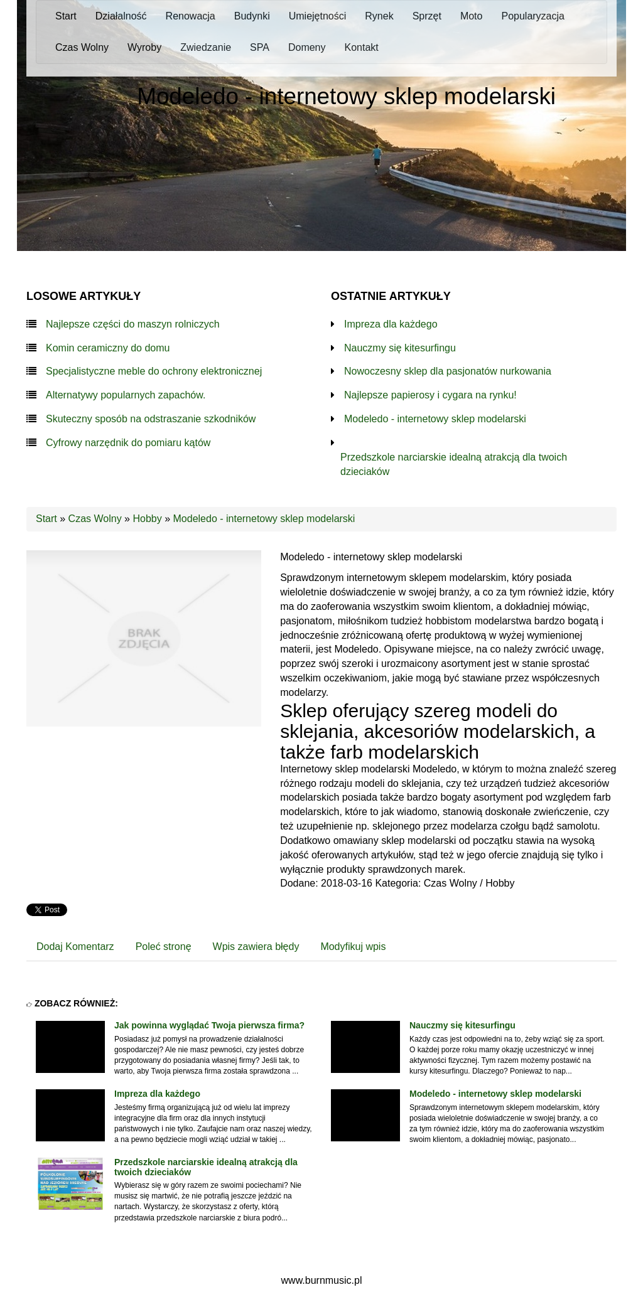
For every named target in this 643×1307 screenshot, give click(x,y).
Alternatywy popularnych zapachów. (125, 395)
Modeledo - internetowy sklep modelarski (435, 418)
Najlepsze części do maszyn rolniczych (133, 324)
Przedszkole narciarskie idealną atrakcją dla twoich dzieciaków (453, 464)
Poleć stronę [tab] (164, 946)
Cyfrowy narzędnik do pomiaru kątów (128, 442)
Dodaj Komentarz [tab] (75, 946)
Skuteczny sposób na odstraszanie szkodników (151, 418)
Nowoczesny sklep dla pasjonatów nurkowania (447, 371)
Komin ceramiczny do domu (108, 348)
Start (46, 518)
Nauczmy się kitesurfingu (400, 348)
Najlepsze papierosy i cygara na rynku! (430, 395)
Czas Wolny (95, 518)
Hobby (146, 518)
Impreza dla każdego (391, 324)
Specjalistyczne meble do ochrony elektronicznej (154, 371)
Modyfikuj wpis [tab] (353, 946)
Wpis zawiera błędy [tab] (256, 946)
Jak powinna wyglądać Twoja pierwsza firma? (209, 1025)
